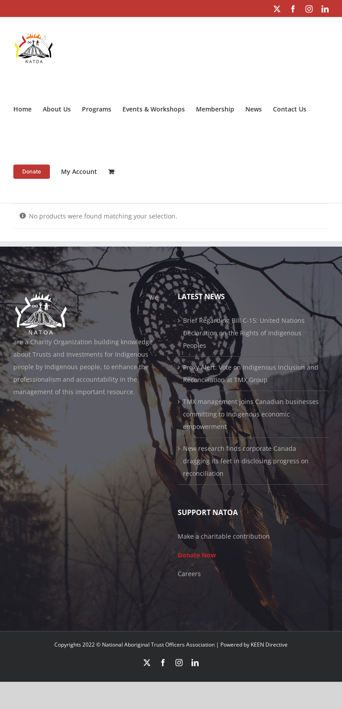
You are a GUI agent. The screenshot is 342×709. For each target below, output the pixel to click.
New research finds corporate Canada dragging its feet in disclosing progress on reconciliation (246, 461)
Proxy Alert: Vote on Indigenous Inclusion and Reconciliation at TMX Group (250, 373)
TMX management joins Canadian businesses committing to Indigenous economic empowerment (251, 414)
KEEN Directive (269, 644)
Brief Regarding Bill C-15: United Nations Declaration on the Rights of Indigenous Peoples (244, 333)
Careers (189, 573)
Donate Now (197, 555)
